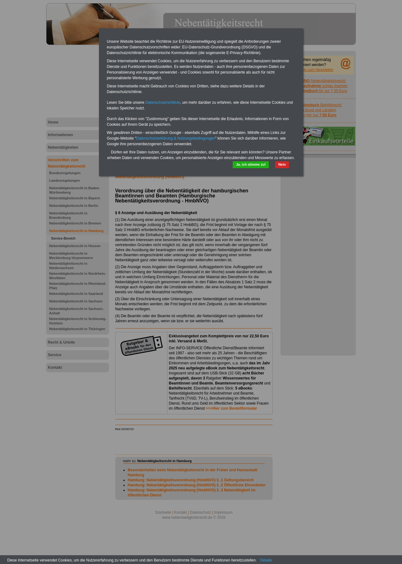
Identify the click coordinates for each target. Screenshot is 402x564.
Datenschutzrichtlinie (162, 102)
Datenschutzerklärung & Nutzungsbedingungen (175, 138)
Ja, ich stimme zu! (251, 164)
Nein (282, 164)
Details (266, 560)
